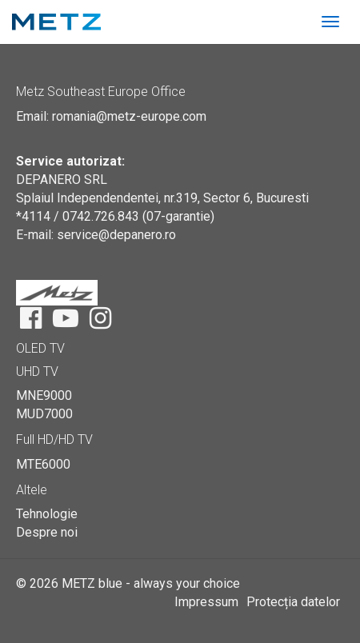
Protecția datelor (293, 601)
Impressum (206, 601)
